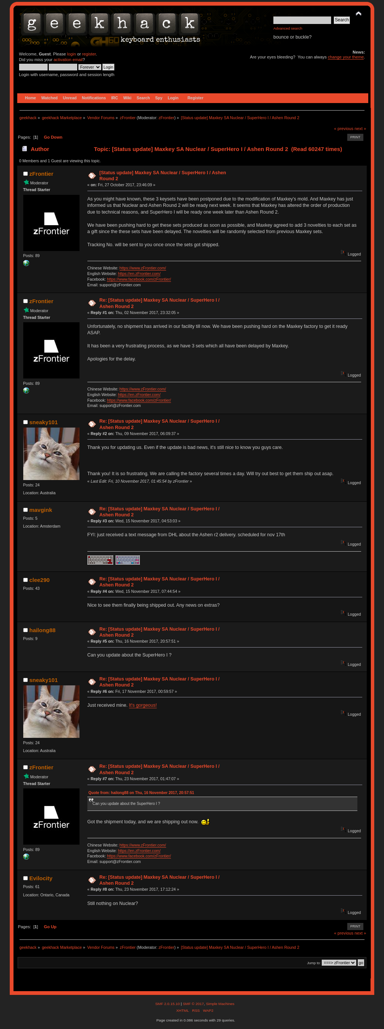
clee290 (39, 580)
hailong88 (42, 630)
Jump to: (314, 963)
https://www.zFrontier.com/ (143, 268)
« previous (344, 128)
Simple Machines (220, 1004)
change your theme (346, 57)
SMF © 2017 (193, 1004)
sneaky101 (43, 422)
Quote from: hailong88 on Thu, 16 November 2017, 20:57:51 (141, 793)
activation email (68, 59)
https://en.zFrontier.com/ (139, 273)
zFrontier (166, 117)
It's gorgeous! (143, 705)
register (89, 54)
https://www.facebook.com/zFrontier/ (139, 279)
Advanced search (287, 28)
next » (360, 128)
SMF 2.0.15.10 (168, 1004)
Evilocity (40, 878)
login (71, 54)
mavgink (40, 510)
